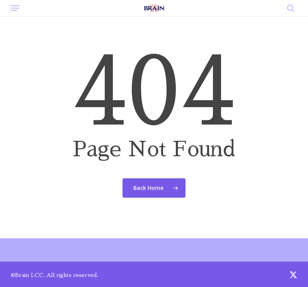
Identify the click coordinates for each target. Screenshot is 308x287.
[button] (15, 8)
